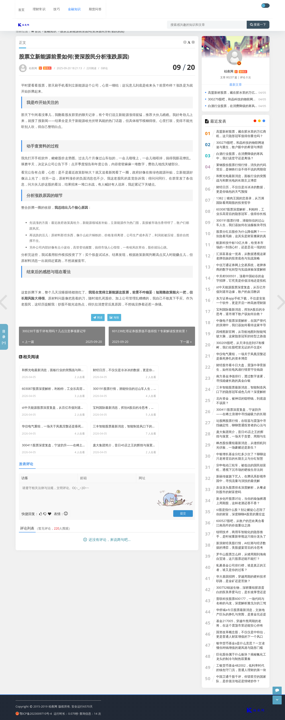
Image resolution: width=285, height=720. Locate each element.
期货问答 (92, 6)
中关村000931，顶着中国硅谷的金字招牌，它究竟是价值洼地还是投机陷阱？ (241, 280)
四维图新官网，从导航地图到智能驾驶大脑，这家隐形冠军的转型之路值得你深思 (241, 336)
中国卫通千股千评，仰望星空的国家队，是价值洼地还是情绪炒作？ (241, 678)
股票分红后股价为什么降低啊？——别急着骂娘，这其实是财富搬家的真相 (241, 236)
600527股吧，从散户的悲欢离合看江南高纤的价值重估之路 (240, 523)
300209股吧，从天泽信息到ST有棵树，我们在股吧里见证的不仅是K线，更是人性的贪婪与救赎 (240, 347)
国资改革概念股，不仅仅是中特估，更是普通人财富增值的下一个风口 (241, 634)
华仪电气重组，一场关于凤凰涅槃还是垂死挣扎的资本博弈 (241, 356)
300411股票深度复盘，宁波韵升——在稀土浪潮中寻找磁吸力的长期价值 (241, 414)
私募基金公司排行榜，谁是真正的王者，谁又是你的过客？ (241, 567)
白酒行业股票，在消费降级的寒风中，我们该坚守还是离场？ (239, 156)
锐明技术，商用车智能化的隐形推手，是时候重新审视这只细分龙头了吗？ (241, 536)
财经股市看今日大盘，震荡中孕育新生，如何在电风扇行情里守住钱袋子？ (241, 369)
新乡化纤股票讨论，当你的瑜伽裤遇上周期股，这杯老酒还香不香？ (241, 500)
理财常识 (36, 6)
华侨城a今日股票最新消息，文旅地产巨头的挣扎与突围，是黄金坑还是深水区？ (241, 614)
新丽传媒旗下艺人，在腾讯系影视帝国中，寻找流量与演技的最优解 (241, 478)
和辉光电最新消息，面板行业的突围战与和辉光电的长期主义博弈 (241, 178)
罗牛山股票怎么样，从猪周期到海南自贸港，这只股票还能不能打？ (241, 556)
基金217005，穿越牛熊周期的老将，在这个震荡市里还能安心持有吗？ (239, 625)
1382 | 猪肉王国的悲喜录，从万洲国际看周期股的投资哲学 (240, 200)
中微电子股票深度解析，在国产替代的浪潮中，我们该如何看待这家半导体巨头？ (241, 325)
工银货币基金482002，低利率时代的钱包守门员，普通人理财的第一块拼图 (241, 669)
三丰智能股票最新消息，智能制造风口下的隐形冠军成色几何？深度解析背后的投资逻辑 (241, 391)
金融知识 (71, 6)
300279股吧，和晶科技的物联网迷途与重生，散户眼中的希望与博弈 (240, 144)
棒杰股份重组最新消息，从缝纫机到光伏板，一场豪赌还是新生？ (241, 445)
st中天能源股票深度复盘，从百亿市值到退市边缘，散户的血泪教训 (241, 289)
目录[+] (4, 336)
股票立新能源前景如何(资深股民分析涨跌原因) (92, 31)
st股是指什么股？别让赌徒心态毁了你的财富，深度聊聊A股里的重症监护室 (241, 514)
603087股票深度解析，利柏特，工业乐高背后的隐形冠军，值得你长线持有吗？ (241, 213)
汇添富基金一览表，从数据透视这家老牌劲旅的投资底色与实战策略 (241, 256)
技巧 (53, 6)
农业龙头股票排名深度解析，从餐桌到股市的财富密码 (241, 489)
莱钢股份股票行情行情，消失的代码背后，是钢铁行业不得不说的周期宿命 (241, 169)
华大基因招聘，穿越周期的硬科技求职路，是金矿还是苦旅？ (241, 578)
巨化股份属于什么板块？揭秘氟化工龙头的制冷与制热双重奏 (241, 656)
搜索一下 (258, 18)
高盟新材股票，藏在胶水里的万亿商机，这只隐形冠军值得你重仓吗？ (241, 133)
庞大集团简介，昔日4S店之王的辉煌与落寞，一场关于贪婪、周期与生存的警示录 (241, 436)
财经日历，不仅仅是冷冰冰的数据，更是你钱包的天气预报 (241, 189)
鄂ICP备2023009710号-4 (34, 713)
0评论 (103, 68)
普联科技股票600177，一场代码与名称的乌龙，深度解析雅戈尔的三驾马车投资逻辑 (241, 603)
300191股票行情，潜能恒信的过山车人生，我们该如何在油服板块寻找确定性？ (241, 224)
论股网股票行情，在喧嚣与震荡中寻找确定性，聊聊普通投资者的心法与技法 (241, 425)
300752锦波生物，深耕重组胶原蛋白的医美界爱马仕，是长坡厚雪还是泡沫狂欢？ (241, 592)
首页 (19, 6)
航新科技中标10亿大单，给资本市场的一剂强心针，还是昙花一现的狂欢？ (241, 247)
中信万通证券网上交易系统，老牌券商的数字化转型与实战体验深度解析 (241, 267)
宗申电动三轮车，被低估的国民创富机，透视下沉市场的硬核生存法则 (241, 467)
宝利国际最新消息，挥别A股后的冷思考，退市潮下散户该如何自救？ (240, 311)
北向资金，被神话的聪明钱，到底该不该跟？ (241, 400)
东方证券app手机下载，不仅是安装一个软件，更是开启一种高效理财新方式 (241, 302)
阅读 (97, 317)
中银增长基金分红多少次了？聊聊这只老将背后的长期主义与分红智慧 (241, 456)
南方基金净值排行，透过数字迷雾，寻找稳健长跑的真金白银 (241, 378)
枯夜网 (40, 68)
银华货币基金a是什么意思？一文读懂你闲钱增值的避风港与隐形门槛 (240, 645)
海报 (114, 317)
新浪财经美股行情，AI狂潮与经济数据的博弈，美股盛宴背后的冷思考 (241, 545)
